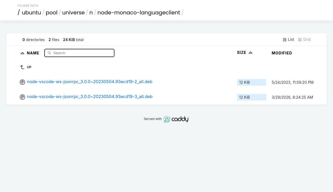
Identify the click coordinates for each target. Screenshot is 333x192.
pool (51, 12)
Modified (282, 53)
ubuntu (31, 12)
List (288, 39)
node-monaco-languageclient (138, 12)
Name (34, 52)
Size (245, 52)
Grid (304, 39)
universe (73, 12)
